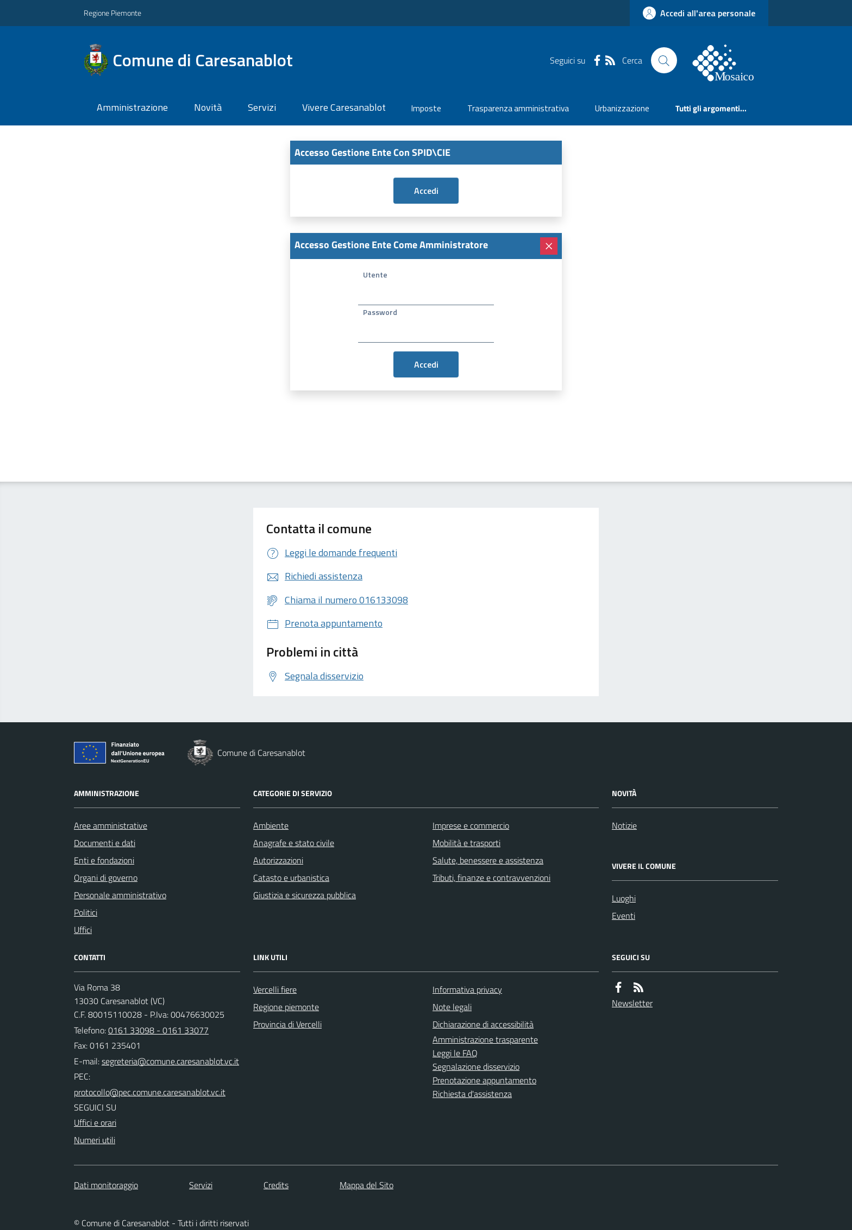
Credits (276, 1184)
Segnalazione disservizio (476, 1066)
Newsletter (632, 1003)
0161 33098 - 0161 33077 (158, 1030)
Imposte (426, 108)
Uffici (83, 929)
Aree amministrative (110, 825)
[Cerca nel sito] (664, 60)
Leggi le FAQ (455, 1052)
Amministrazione (132, 107)
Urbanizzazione (622, 108)
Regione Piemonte (112, 12)
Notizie (624, 825)
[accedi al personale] (699, 13)
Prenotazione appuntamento (484, 1080)
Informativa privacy (467, 989)
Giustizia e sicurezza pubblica (304, 894)
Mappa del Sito (366, 1184)
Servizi (262, 107)
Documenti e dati (104, 842)
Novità (208, 107)
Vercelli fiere (275, 989)
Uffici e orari (95, 1122)
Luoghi (624, 898)
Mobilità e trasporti (466, 842)
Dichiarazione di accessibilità (483, 1024)
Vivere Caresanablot (344, 107)
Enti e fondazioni (104, 860)
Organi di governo (105, 877)
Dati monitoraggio (106, 1184)
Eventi (623, 915)
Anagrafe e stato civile (293, 842)
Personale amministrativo (120, 894)
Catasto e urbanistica (291, 877)
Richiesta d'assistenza (472, 1093)
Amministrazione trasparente (485, 1039)
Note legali (452, 1006)
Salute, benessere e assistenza (488, 860)
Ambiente (271, 825)
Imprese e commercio (471, 825)
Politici (85, 912)
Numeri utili (94, 1139)
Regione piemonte (286, 1006)
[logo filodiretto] (729, 60)
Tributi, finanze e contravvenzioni (491, 877)
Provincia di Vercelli (287, 1024)
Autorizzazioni (278, 860)
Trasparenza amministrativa (518, 108)
